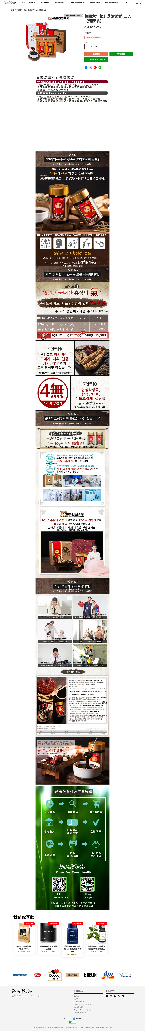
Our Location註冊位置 (39, 1028)
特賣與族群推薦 (111, 3)
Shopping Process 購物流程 (82, 1010)
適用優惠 (87, 34)
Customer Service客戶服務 (104, 1028)
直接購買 (96, 55)
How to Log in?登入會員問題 (83, 1005)
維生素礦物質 (46, 3)
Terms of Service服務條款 (55, 1028)
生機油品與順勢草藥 (78, 3)
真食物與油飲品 (96, 3)
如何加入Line (78, 999)
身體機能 (33, 3)
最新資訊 (76, 997)
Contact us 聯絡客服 (80, 1013)
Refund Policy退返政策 (71, 1028)
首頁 (23, 3)
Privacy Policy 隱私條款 (87, 1028)
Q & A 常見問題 (78, 1008)
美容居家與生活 (61, 3)
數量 (86, 43)
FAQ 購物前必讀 (79, 1002)
